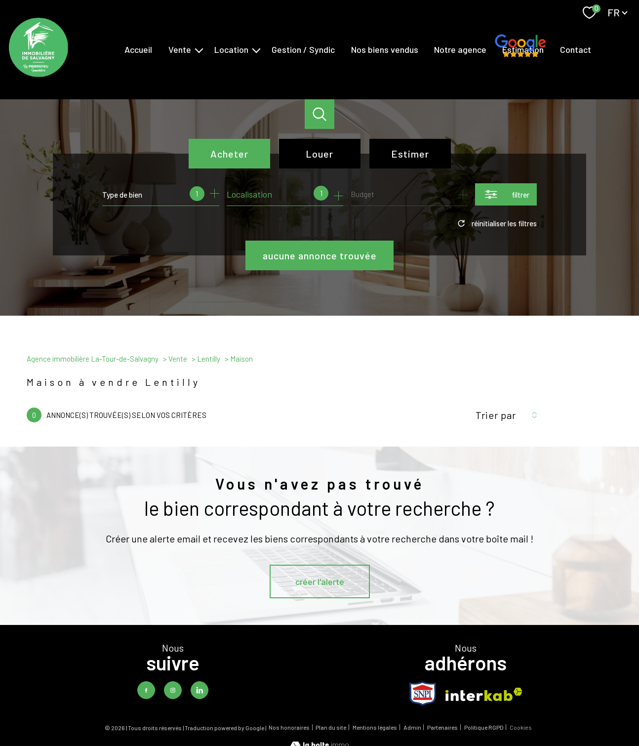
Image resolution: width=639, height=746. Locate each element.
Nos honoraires (289, 727)
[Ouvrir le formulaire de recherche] (506, 194)
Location (231, 49)
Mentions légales (375, 727)
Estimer (410, 154)
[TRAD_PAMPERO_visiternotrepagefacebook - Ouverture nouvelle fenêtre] (146, 690)
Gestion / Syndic (303, 49)
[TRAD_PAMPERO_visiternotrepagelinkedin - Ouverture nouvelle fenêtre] (199, 690)
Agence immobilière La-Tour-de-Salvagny (93, 358)
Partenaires (442, 727)
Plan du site (331, 727)
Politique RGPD (484, 727)
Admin (412, 727)
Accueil (138, 49)
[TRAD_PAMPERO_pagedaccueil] (38, 73)
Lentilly (208, 358)
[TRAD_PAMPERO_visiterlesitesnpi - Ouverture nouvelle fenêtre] (423, 693)
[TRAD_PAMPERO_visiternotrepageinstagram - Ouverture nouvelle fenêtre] (173, 690)
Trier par (496, 415)
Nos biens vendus (384, 49)
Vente (179, 49)
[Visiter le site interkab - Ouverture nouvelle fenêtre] (483, 694)
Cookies (521, 727)
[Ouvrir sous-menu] (199, 49)
